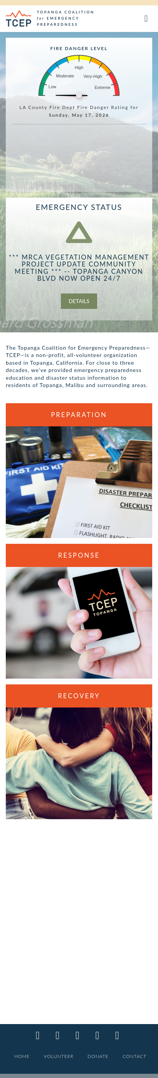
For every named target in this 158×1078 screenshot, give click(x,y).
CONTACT (134, 1056)
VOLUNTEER (59, 1056)
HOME (22, 1056)
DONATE (97, 1056)
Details (79, 301)
